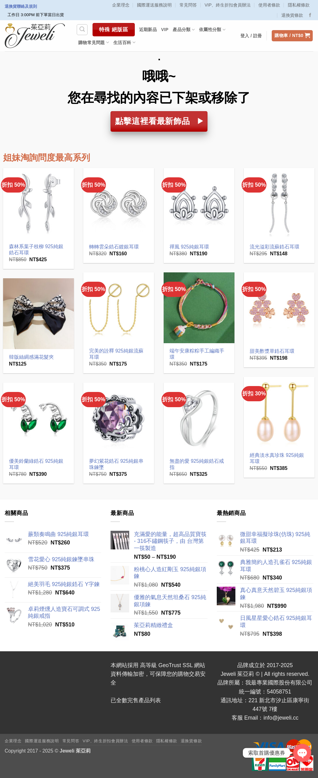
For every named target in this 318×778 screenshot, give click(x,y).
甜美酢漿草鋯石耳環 (272, 351)
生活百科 (124, 42)
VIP (165, 29)
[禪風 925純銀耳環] (199, 203)
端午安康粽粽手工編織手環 (197, 354)
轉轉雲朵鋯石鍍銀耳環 (114, 246)
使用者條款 (269, 4)
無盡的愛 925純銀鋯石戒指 (197, 464)
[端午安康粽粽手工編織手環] (199, 308)
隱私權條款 (299, 4)
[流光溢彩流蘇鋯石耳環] (279, 203)
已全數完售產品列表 (136, 700)
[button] (292, 35)
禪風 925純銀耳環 (189, 246)
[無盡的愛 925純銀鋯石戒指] (199, 418)
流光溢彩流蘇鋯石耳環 (274, 246)
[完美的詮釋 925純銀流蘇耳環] (118, 308)
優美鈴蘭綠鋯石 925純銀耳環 (36, 464)
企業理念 (120, 4)
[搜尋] (82, 29)
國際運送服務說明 (154, 4)
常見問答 (188, 4)
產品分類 (184, 30)
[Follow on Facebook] (310, 15)
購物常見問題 (93, 42)
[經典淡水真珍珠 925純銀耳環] (279, 412)
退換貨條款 (292, 15)
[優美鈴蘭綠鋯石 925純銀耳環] (38, 418)
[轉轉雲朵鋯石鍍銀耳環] (118, 203)
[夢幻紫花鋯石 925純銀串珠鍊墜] (118, 418)
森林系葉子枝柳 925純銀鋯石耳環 (36, 250)
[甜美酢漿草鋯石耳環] (279, 308)
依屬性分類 (212, 30)
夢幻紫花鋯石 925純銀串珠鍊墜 (116, 464)
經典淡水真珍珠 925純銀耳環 (277, 458)
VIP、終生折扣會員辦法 (228, 4)
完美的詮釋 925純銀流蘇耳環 (116, 354)
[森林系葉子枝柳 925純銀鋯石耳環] (38, 203)
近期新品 (148, 29)
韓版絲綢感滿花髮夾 (31, 357)
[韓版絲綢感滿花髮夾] (38, 313)
